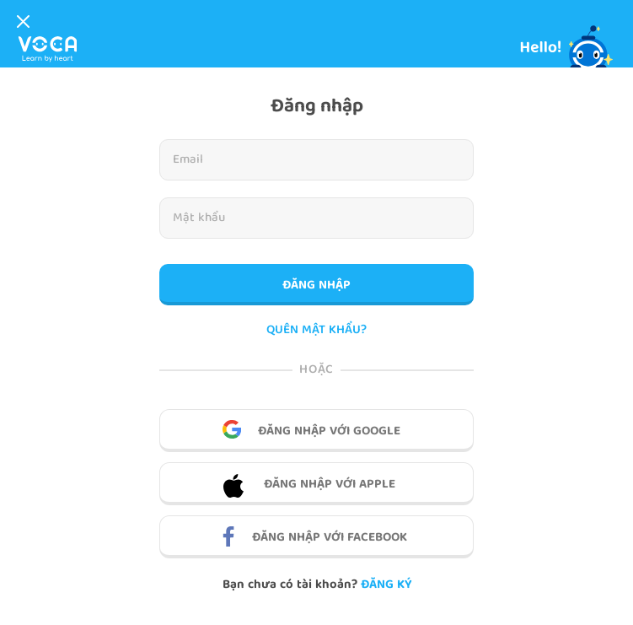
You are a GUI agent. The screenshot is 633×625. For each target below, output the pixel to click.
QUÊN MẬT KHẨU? (316, 331)
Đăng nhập (316, 286)
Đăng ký (386, 585)
